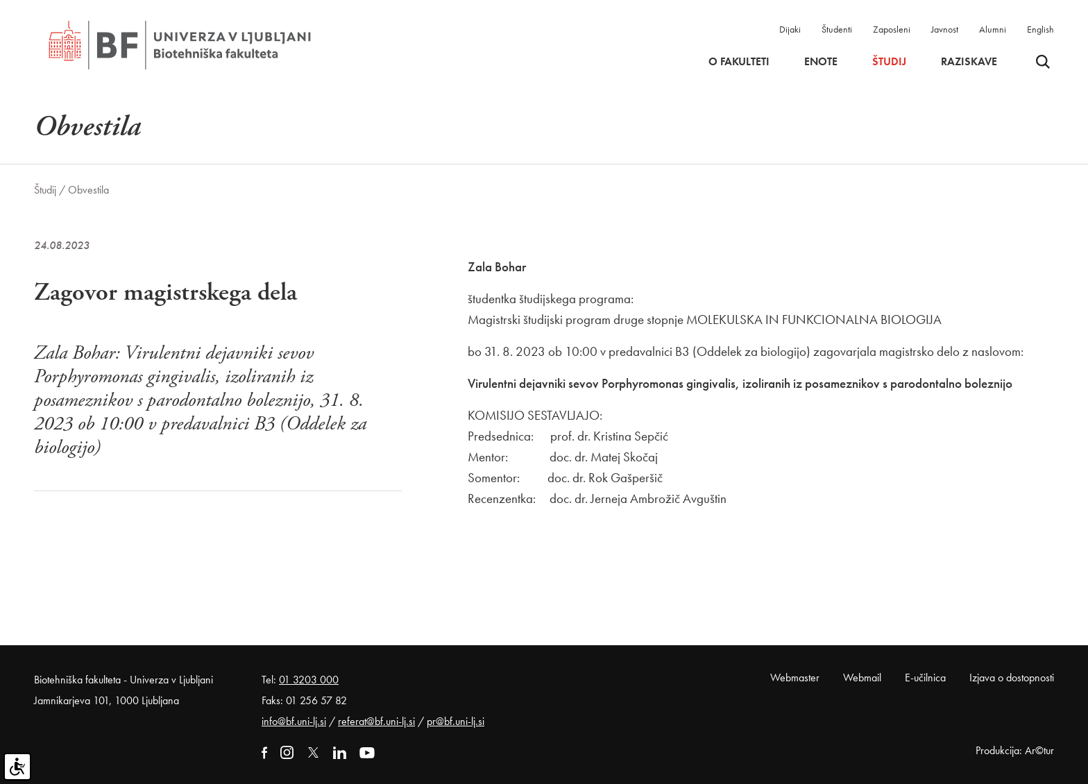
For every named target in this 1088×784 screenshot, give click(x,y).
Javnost (944, 29)
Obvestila (88, 189)
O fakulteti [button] (739, 62)
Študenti (837, 29)
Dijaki (790, 29)
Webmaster (794, 677)
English (1040, 29)
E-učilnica (925, 677)
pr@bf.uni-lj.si (455, 721)
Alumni (992, 29)
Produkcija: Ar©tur (1015, 750)
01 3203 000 (309, 679)
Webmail (862, 677)
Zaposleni (891, 29)
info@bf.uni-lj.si (294, 721)
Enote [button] (821, 62)
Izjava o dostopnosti (1011, 677)
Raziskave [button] (969, 62)
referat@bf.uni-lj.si (376, 721)
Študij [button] (889, 62)
